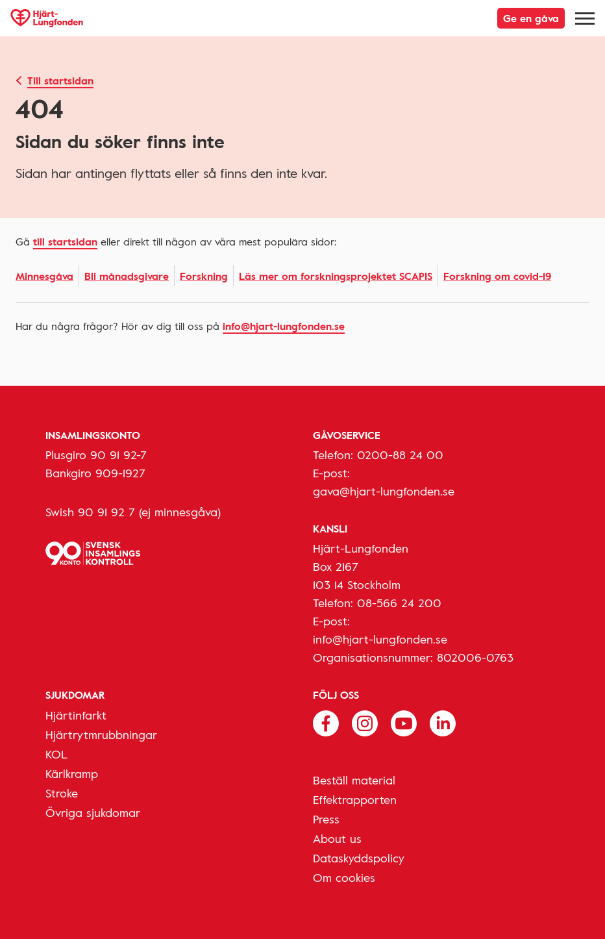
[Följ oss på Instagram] (365, 722)
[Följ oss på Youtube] (404, 722)
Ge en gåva (531, 18)
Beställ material (354, 779)
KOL (56, 753)
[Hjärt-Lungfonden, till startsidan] (46, 18)
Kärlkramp (71, 773)
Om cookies (344, 877)
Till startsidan (60, 80)
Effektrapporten (355, 799)
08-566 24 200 (399, 602)
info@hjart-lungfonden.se (284, 326)
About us (337, 838)
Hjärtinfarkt (75, 715)
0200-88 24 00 (400, 454)
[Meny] (585, 18)
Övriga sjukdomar (92, 812)
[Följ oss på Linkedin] (443, 722)
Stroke (61, 792)
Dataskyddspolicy (358, 857)
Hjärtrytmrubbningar (101, 734)
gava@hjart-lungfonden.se (383, 490)
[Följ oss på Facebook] (326, 722)
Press (326, 818)
